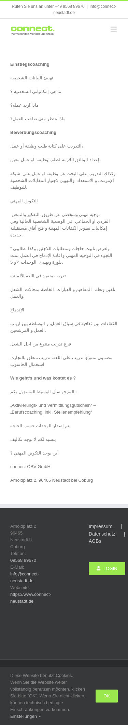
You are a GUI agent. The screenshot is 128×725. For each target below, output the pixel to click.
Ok (106, 695)
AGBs (95, 541)
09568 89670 (23, 560)
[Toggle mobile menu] (114, 29)
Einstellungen (25, 716)
